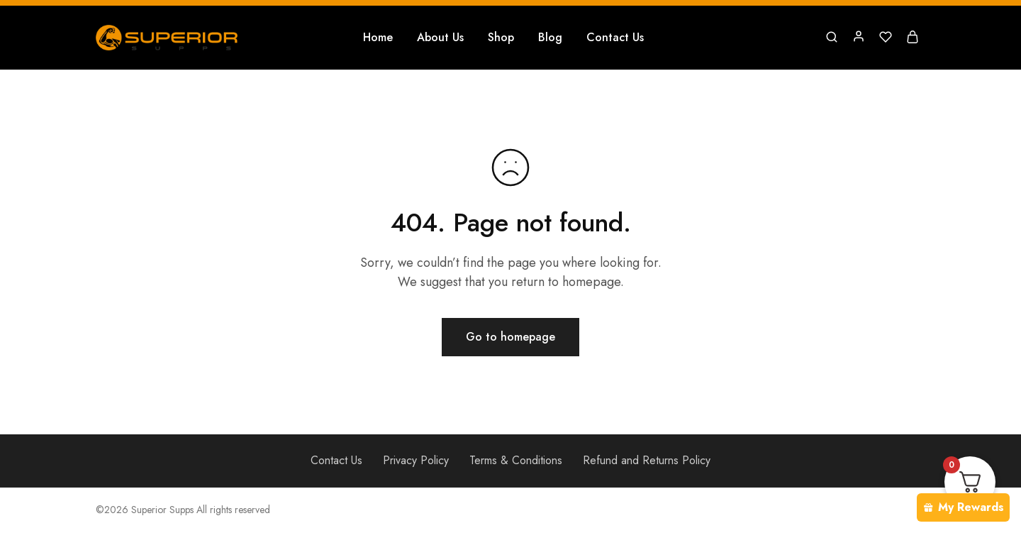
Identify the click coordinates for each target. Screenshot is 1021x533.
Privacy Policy (416, 460)
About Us (440, 37)
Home (378, 37)
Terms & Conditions (515, 460)
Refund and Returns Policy (646, 460)
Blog (550, 37)
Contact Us (615, 37)
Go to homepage (510, 337)
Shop (501, 37)
